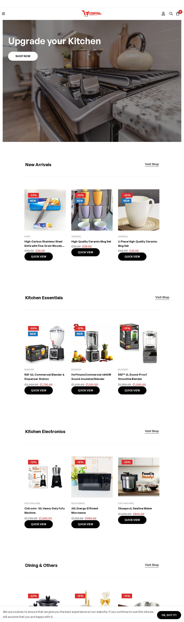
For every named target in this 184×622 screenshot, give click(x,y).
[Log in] (158, 14)
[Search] (167, 14)
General (76, 236)
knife (27, 236)
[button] (23, 56)
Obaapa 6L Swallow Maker (136, 508)
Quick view (38, 256)
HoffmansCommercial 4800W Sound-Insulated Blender (88, 379)
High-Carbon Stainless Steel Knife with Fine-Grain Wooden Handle (44, 246)
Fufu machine (32, 503)
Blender (29, 369)
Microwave (78, 503)
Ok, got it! (166, 613)
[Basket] (176, 14)
